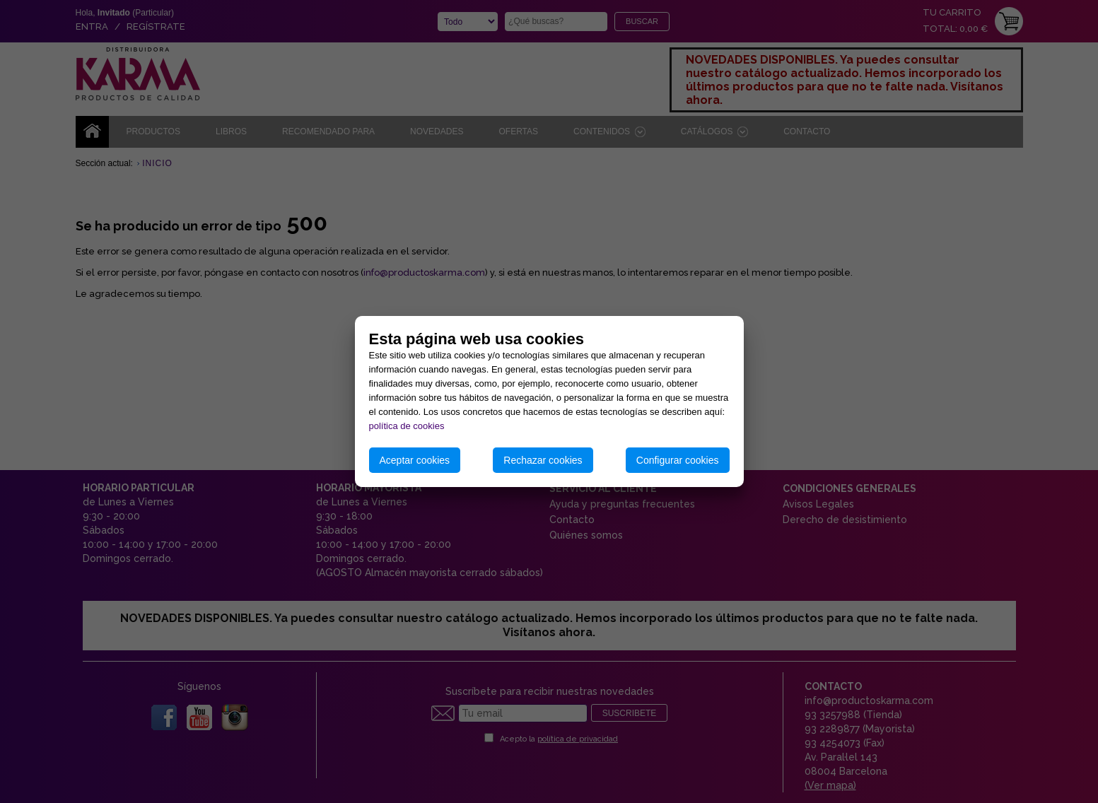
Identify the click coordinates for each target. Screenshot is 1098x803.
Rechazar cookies (542, 460)
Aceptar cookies (415, 460)
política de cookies (407, 426)
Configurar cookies (677, 460)
